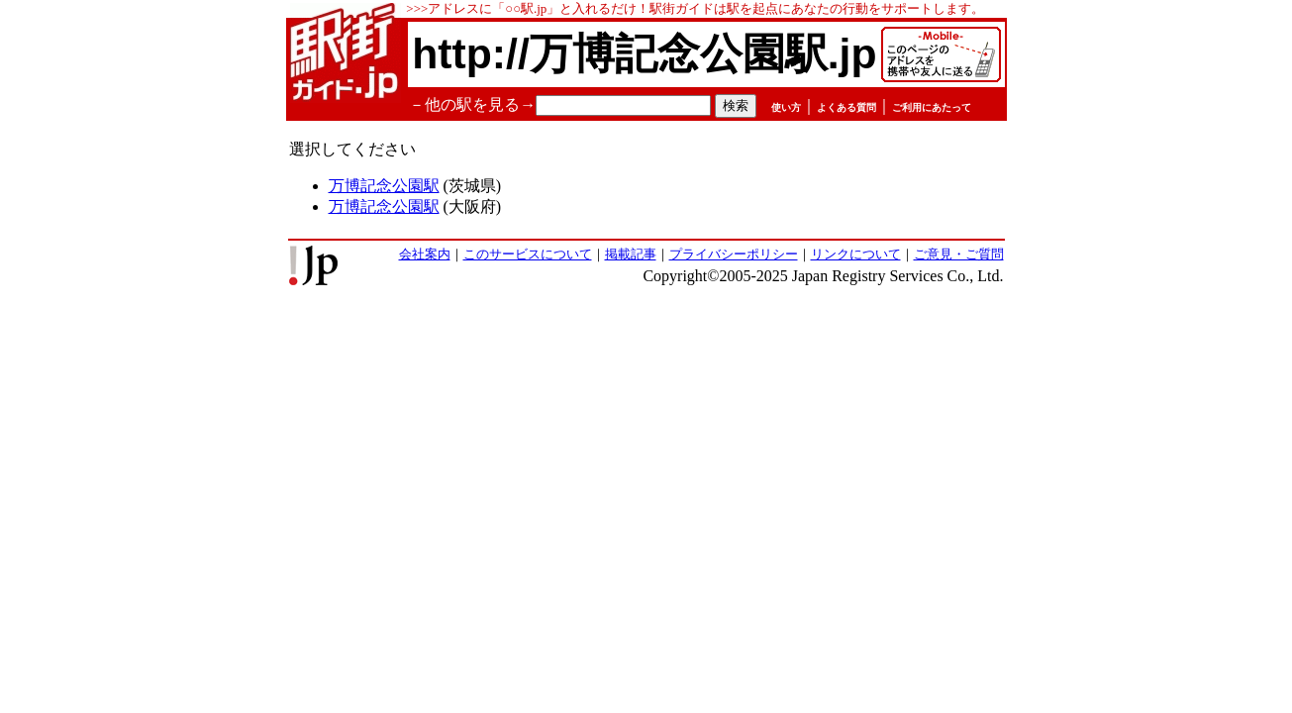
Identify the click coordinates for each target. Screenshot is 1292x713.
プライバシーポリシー (733, 254)
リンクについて (856, 254)
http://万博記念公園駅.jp (644, 53)
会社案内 (424, 254)
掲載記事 (630, 254)
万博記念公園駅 (384, 185)
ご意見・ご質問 (959, 254)
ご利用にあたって (931, 107)
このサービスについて (527, 254)
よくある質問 (846, 107)
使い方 (786, 107)
